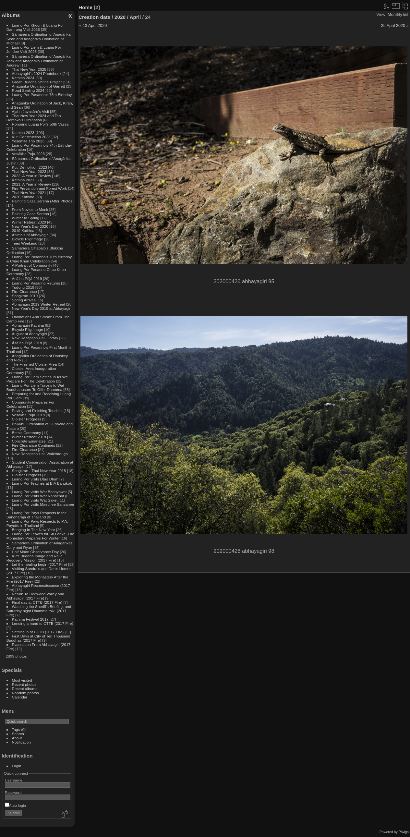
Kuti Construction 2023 (31, 137)
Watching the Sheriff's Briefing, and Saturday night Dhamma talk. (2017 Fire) (38, 610)
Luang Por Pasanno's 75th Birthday (42, 94)
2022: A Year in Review (31, 176)
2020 (120, 17)
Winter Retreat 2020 (29, 222)
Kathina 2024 (23, 78)
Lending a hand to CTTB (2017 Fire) (42, 623)
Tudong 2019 (23, 287)
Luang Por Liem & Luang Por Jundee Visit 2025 (33, 49)
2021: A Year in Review (31, 184)
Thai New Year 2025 (29, 69)
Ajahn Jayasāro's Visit (30, 111)
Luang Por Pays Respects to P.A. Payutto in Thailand (37, 523)
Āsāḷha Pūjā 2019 (27, 278)
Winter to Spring (25, 218)
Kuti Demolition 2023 (29, 167)
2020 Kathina (23, 197)
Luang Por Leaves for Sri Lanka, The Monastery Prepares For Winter (40, 536)
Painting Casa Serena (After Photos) (43, 201)
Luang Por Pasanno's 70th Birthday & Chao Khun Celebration (39, 259)
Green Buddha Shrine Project (37, 82)
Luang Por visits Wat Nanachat (38, 496)
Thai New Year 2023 (29, 171)
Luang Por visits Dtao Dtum (35, 479)
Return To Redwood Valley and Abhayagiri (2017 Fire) (35, 596)
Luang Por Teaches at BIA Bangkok (42, 483)
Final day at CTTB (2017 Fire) (37, 602)
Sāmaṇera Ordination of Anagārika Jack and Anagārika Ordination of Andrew (38, 60)
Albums (11, 15)
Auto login (15, 805)
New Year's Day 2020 (30, 226)
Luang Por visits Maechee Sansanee (43, 504)
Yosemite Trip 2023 (28, 141)
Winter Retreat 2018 (29, 437)
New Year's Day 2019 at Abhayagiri (41, 308)
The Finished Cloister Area (34, 364)
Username (13, 780)
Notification (21, 742)
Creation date (94, 17)
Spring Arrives (24, 300)
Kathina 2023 (23, 132)
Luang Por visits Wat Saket (35, 500)
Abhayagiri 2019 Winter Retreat (38, 304)
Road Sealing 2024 (28, 90)
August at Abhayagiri (29, 334)
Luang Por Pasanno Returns (36, 283)
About (17, 738)
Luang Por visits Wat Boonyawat (39, 492)
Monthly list (398, 14)
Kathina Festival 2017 (30, 619)
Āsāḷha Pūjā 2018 (27, 343)
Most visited (22, 680)
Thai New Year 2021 (29, 192)
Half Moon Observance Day (35, 552)
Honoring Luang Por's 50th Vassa (40, 124)
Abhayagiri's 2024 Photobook (37, 73)
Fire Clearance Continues (33, 445)
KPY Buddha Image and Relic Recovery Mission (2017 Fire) (34, 558)
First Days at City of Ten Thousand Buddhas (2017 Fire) (38, 638)
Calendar (20, 697)
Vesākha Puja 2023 (28, 154)
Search (18, 734)
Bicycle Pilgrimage (27, 239)
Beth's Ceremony (26, 433)
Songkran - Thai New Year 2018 (39, 470)
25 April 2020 (393, 25)
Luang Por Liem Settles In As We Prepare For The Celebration (37, 379)
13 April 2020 (95, 25)
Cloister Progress (26, 419)
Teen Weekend (24, 243)
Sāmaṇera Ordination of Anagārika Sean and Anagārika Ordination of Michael (38, 38)
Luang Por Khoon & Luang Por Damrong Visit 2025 (35, 27)
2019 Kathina (23, 230)
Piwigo (404, 832)
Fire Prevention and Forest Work (40, 188)
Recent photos (24, 684)
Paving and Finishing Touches (37, 410)
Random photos (25, 693)
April (135, 17)
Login (16, 766)
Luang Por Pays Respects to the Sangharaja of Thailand (36, 515)
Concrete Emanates (29, 441)
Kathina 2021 (23, 180)
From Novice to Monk (30, 209)
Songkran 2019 (25, 296)
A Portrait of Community (32, 265)
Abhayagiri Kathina (28, 325)
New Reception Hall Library (35, 338)
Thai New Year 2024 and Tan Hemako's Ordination (33, 118)
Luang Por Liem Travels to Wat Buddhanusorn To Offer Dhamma (35, 387)
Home (85, 7)
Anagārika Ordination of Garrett (38, 86)
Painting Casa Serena (30, 214)
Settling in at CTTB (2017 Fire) (38, 632)
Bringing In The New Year (33, 530)
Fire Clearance (24, 291)
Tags (16, 729)
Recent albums (24, 688)
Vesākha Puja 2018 (28, 415)
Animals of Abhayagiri (30, 235)
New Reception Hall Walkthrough (40, 454)
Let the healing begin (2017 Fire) (39, 564)
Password (13, 792)
